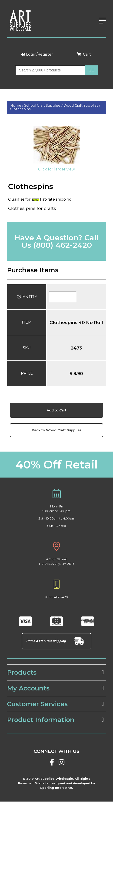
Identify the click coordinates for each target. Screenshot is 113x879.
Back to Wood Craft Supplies (56, 430)
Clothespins (20, 109)
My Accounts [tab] (55, 688)
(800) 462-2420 (62, 245)
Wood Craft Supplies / (81, 105)
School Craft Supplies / (43, 105)
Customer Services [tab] (55, 704)
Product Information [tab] (55, 720)
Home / (17, 105)
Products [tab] (55, 672)
